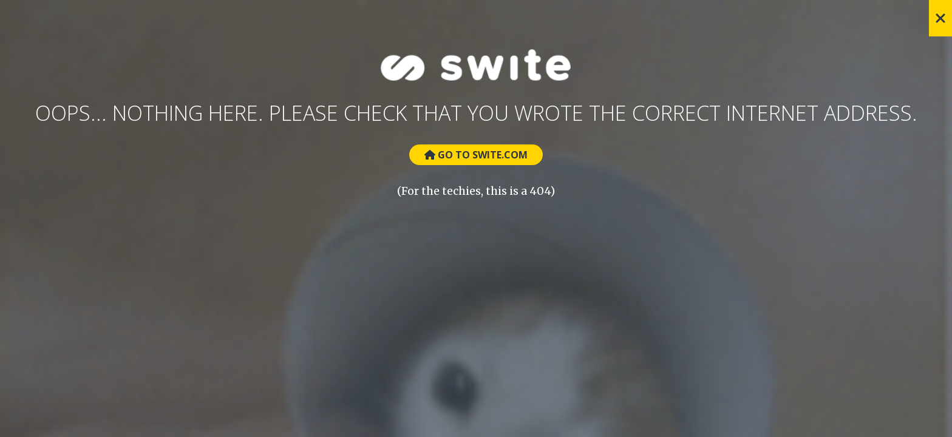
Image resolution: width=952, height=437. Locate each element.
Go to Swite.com (476, 154)
